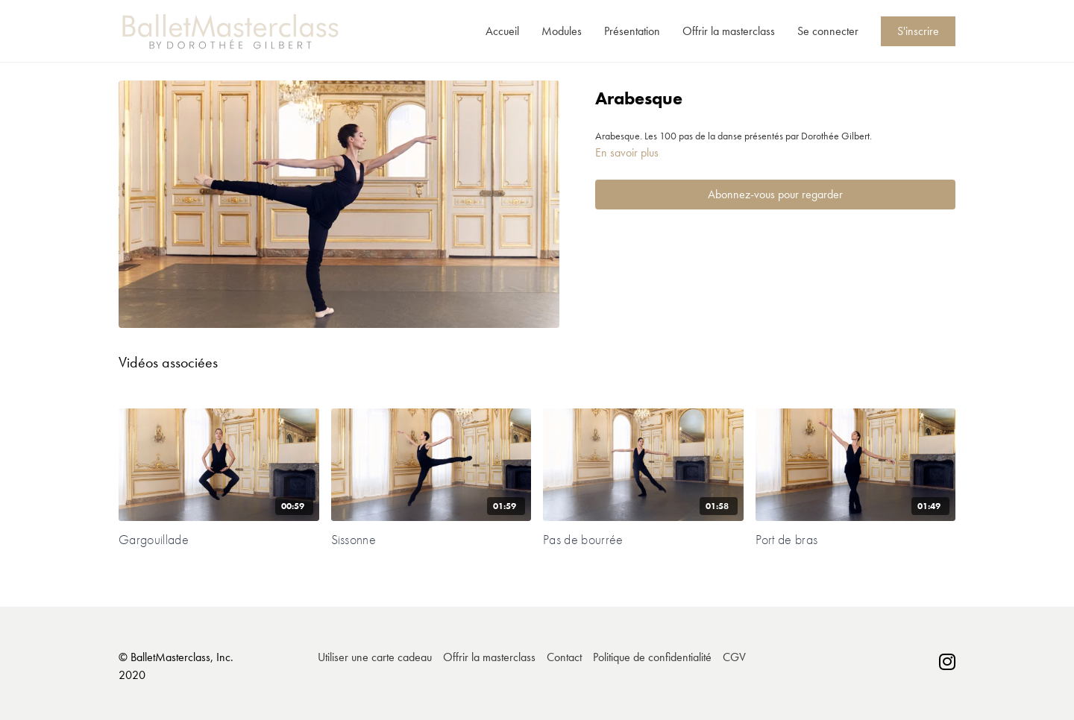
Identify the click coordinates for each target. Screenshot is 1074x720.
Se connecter (827, 31)
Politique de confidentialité (652, 657)
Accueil (502, 31)
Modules (561, 31)
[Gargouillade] (219, 539)
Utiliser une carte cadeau (375, 657)
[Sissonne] (431, 539)
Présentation (632, 31)
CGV (734, 657)
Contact (564, 657)
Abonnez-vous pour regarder (775, 194)
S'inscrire (918, 31)
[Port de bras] (856, 539)
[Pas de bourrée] (643, 539)
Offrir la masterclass (728, 31)
